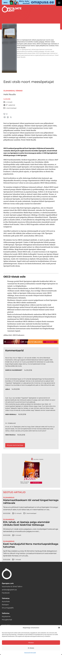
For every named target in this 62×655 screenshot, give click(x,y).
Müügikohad (7, 620)
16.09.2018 (22, 414)
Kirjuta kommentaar (15, 445)
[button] (59, 628)
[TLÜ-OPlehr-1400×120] (31, 341)
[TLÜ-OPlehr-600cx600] (31, 470)
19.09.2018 (21, 435)
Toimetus (6, 598)
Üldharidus (9, 91)
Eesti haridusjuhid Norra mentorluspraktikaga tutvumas (30, 545)
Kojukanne (6, 616)
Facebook (6, 593)
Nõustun (31, 642)
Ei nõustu (31, 648)
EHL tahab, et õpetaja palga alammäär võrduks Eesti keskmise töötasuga (26, 523)
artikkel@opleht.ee (9, 590)
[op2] (28, 2)
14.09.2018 (28, 370)
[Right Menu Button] (59, 3)
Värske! (19, 91)
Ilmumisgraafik (8, 608)
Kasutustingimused (30, 652)
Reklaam (5, 605)
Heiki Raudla (9, 94)
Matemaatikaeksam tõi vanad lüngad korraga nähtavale (30, 501)
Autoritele (6, 601)
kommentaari (10, 108)
